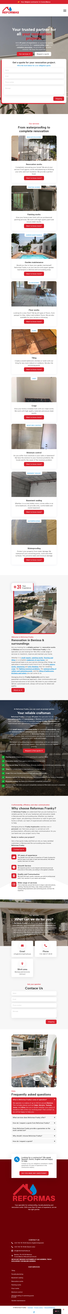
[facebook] (34, 1312)
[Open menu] (64, 10)
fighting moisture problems (29, 676)
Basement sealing (17, 1277)
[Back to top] (63, 1309)
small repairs (17, 729)
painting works (31, 729)
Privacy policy (38, 1307)
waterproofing (39, 45)
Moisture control (16, 1292)
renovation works (14, 719)
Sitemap (30, 1307)
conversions (28, 719)
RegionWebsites (49, 1307)
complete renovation (24, 47)
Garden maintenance (18, 1300)
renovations (51, 729)
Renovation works (17, 1281)
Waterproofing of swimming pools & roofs (22, 1296)
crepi (47, 45)
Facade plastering (17, 1274)
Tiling (13, 1270)
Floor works (15, 1288)
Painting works (16, 1285)
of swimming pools (30, 732)
